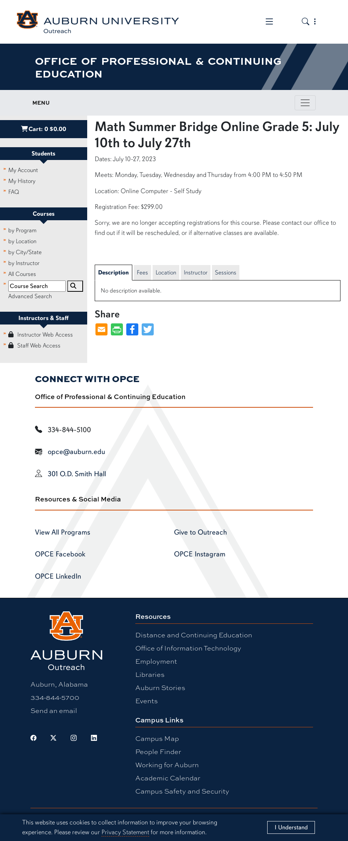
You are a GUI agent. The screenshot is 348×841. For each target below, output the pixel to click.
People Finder (158, 751)
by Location (22, 241)
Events (146, 700)
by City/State (25, 252)
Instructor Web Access (40, 334)
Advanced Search (30, 296)
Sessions (225, 272)
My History (21, 181)
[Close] (291, 827)
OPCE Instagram (199, 554)
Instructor (195, 272)
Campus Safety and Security (182, 790)
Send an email (53, 710)
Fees (142, 272)
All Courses (22, 274)
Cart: (43, 129)
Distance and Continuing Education (193, 634)
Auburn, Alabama (59, 684)
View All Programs (62, 532)
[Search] (75, 286)
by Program (22, 230)
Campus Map (157, 738)
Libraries (150, 674)
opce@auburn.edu (76, 451)
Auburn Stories (160, 687)
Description (113, 272)
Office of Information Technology (188, 647)
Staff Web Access (34, 345)
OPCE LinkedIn (58, 576)
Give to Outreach (200, 532)
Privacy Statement (125, 832)
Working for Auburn (167, 764)
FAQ (13, 192)
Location (166, 272)
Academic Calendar (167, 777)
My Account (23, 170)
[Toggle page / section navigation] (305, 102)
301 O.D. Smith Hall (77, 473)
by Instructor (23, 263)
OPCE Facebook (60, 554)
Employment (156, 661)
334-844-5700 (54, 697)
